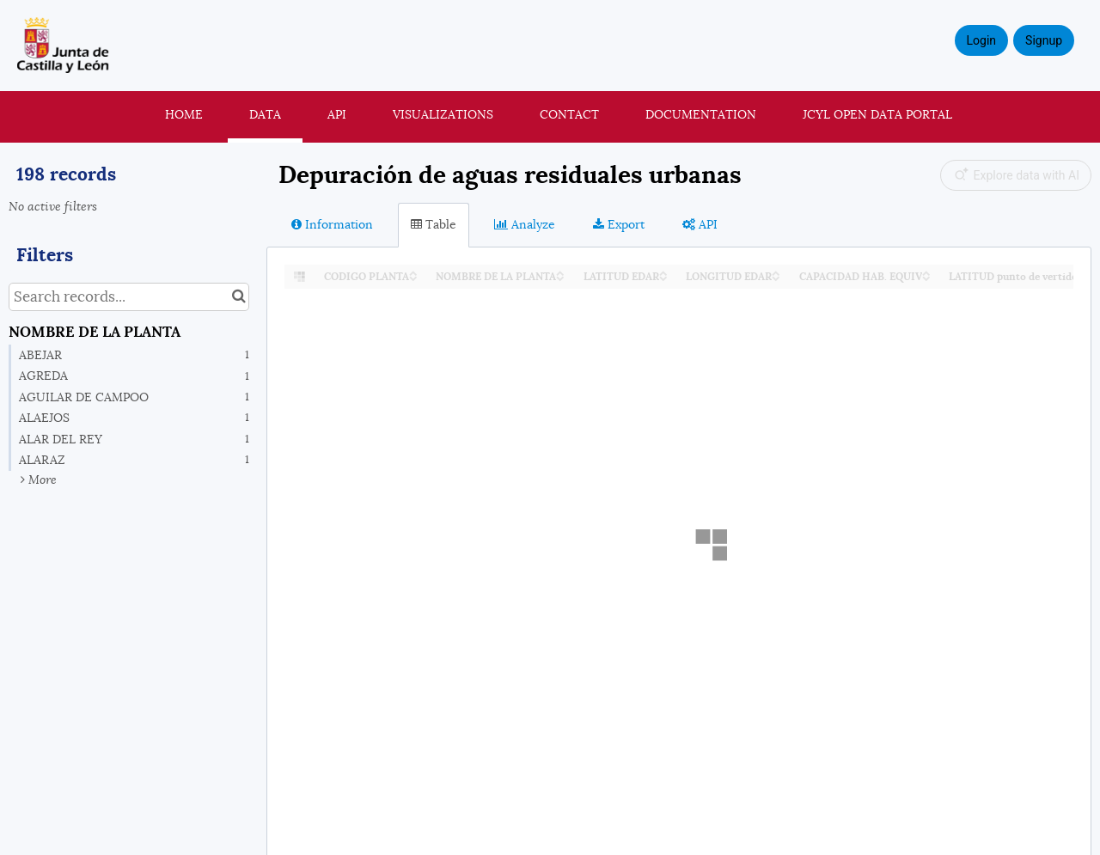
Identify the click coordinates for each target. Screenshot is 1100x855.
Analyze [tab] (524, 224)
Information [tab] (332, 224)
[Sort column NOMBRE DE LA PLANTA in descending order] (560, 277)
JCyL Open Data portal (877, 114)
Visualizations (443, 114)
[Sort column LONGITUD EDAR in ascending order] (776, 272)
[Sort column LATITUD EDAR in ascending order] (663, 272)
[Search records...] (129, 297)
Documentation (700, 114)
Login (982, 40)
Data (265, 114)
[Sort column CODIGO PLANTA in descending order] (413, 277)
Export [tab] (619, 224)
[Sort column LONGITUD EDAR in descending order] (776, 277)
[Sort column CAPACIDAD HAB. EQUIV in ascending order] (926, 272)
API (336, 114)
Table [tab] (433, 224)
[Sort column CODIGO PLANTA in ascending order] (413, 272)
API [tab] (700, 224)
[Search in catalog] (238, 297)
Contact (569, 114)
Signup (1043, 40)
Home (184, 114)
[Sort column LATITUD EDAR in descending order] (663, 277)
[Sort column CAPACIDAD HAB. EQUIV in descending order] (926, 277)
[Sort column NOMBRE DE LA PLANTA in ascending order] (560, 272)
